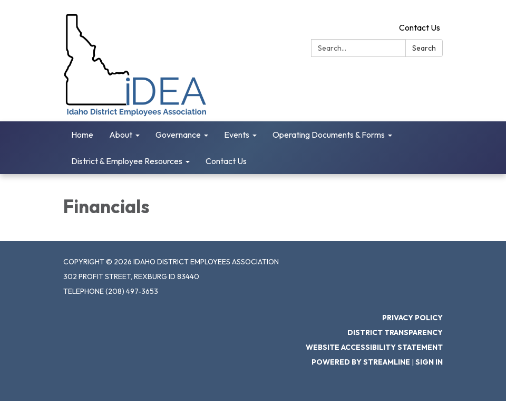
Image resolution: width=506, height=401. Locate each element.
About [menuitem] (120, 134)
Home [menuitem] (82, 134)
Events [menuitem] (236, 134)
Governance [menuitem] (178, 134)
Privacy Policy (412, 317)
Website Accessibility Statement (374, 347)
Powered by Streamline (361, 362)
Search (424, 48)
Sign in (429, 362)
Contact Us (419, 27)
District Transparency (395, 332)
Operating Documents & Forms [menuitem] (329, 134)
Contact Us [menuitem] (226, 161)
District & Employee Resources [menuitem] (126, 161)
